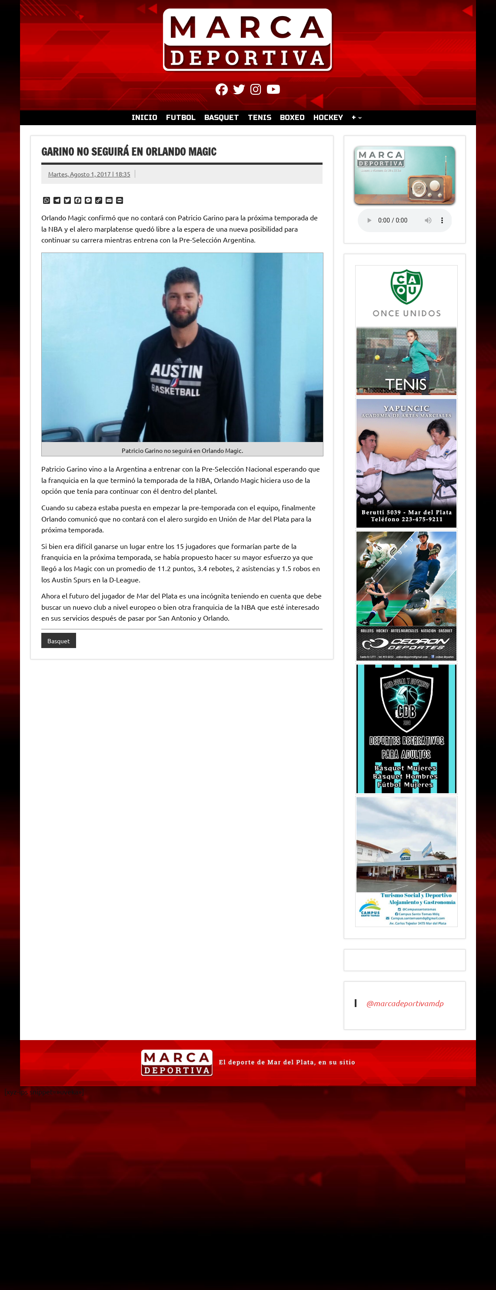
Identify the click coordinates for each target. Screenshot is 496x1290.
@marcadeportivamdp (404, 1003)
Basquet (58, 641)
